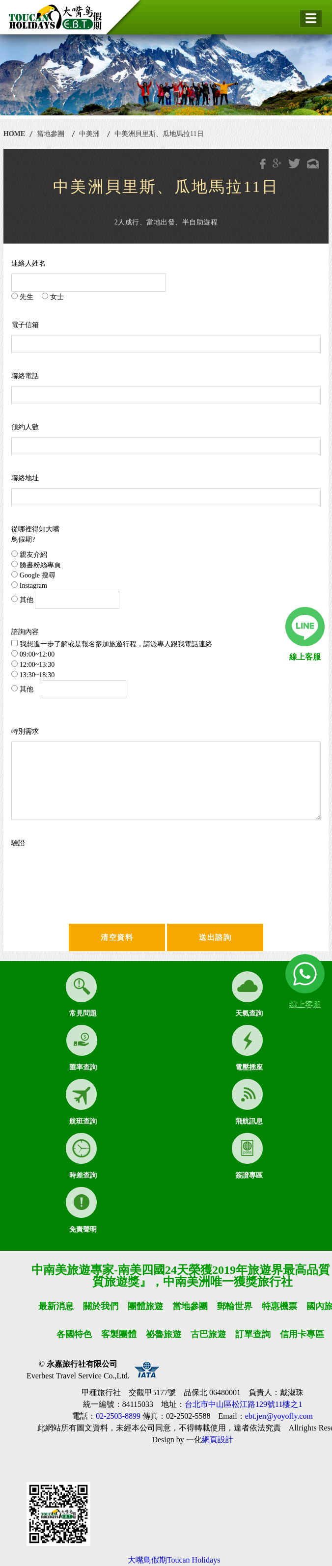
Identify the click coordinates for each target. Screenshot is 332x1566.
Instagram (29, 585)
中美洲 (89, 133)
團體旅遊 (145, 1306)
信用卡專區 (302, 1334)
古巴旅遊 (208, 1334)
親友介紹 (29, 554)
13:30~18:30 (33, 675)
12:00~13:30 (33, 664)
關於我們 (100, 1306)
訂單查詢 (253, 1334)
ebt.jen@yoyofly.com (279, 1416)
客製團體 (119, 1334)
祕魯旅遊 (163, 1334)
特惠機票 (279, 1306)
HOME (14, 133)
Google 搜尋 (33, 575)
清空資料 (117, 937)
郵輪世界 (234, 1306)
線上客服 (305, 657)
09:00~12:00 (33, 654)
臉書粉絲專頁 (36, 565)
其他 (65, 600)
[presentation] (105, 872)
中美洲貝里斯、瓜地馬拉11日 (158, 133)
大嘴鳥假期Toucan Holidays (174, 1560)
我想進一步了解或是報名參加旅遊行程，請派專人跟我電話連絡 (111, 644)
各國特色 (74, 1334)
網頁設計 (217, 1439)
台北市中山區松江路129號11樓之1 (243, 1404)
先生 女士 (37, 297)
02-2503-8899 (118, 1416)
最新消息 (56, 1306)
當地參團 (50, 133)
